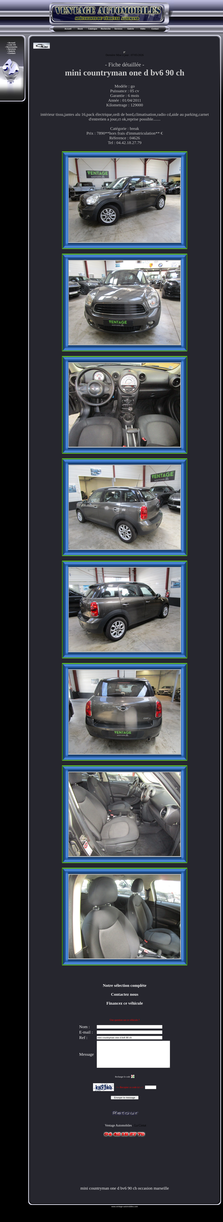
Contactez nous (124, 994)
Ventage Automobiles (118, 1130)
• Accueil (11, 43)
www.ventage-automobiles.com (124, 1212)
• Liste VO (11, 45)
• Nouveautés (11, 47)
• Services (11, 49)
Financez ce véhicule (124, 1003)
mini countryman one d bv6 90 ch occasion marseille (124, 1193)
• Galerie (11, 51)
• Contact (11, 53)
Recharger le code (122, 1082)
